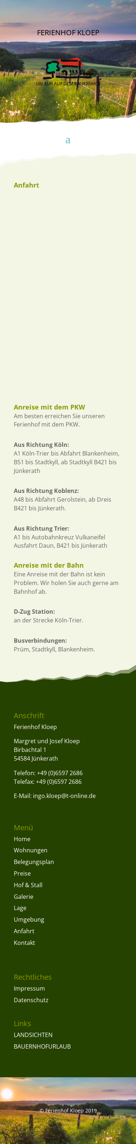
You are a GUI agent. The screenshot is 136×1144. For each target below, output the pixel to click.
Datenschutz (31, 1000)
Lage (20, 908)
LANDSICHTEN (33, 1035)
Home (22, 839)
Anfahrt (24, 931)
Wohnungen (31, 850)
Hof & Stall (28, 885)
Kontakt (24, 943)
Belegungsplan (34, 862)
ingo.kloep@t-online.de (64, 796)
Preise (22, 873)
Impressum (29, 988)
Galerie (23, 897)
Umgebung (29, 919)
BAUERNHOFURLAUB (42, 1046)
